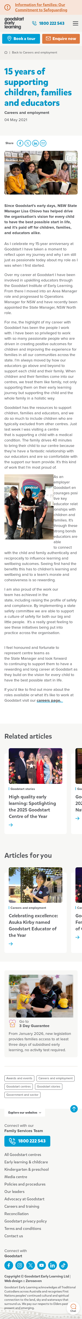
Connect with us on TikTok (63, 1265)
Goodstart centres (18, 1086)
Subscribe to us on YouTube (41, 1265)
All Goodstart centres (22, 1154)
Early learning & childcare (26, 1162)
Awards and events (19, 1078)
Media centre (15, 1176)
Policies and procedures (24, 1184)
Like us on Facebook (9, 1265)
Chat (73, 1308)
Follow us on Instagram (19, 1265)
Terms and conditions (22, 1228)
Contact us (13, 1236)
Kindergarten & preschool (26, 1169)
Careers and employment (55, 1078)
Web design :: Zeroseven (23, 1281)
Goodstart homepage (14, 23)
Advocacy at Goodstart (24, 1199)
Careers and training (21, 1206)
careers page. (50, 701)
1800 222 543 (48, 23)
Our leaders (14, 1191)
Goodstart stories (48, 1086)
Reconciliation (16, 1213)
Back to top (74, 1109)
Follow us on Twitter (30, 1265)
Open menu (75, 23)
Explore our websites (24, 1113)
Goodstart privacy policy (25, 1221)
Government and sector (22, 1094)
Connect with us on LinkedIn (52, 1265)
